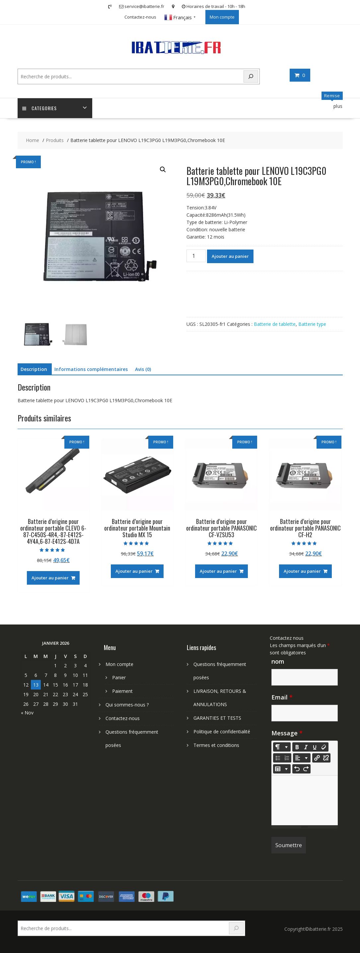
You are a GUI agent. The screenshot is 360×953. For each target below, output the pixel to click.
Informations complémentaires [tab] (91, 369)
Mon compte (222, 17)
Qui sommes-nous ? (127, 704)
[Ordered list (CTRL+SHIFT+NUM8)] (286, 758)
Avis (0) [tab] (143, 369)
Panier (119, 677)
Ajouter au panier (230, 256)
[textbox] (304, 800)
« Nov (27, 712)
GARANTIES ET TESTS (217, 718)
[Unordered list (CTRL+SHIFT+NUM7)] (277, 758)
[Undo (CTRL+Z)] (297, 768)
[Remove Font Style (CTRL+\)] (323, 747)
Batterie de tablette (275, 324)
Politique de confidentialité (221, 731)
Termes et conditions (216, 745)
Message (287, 733)
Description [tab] (34, 369)
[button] (163, 170)
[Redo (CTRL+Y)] (306, 768)
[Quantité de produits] (196, 256)
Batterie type (312, 324)
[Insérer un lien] (317, 758)
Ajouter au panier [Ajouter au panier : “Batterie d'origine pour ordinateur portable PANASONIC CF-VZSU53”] (218, 571)
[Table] (282, 768)
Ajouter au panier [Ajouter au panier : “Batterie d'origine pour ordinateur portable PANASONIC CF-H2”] (302, 571)
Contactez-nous (140, 17)
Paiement (122, 691)
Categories (40, 108)
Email (282, 697)
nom (277, 661)
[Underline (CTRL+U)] (315, 747)
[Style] (282, 747)
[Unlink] (325, 758)
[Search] (251, 76)
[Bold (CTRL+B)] (297, 747)
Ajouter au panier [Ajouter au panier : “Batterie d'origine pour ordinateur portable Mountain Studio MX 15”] (134, 571)
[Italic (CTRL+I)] (306, 747)
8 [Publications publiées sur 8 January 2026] (55, 675)
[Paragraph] (302, 758)
